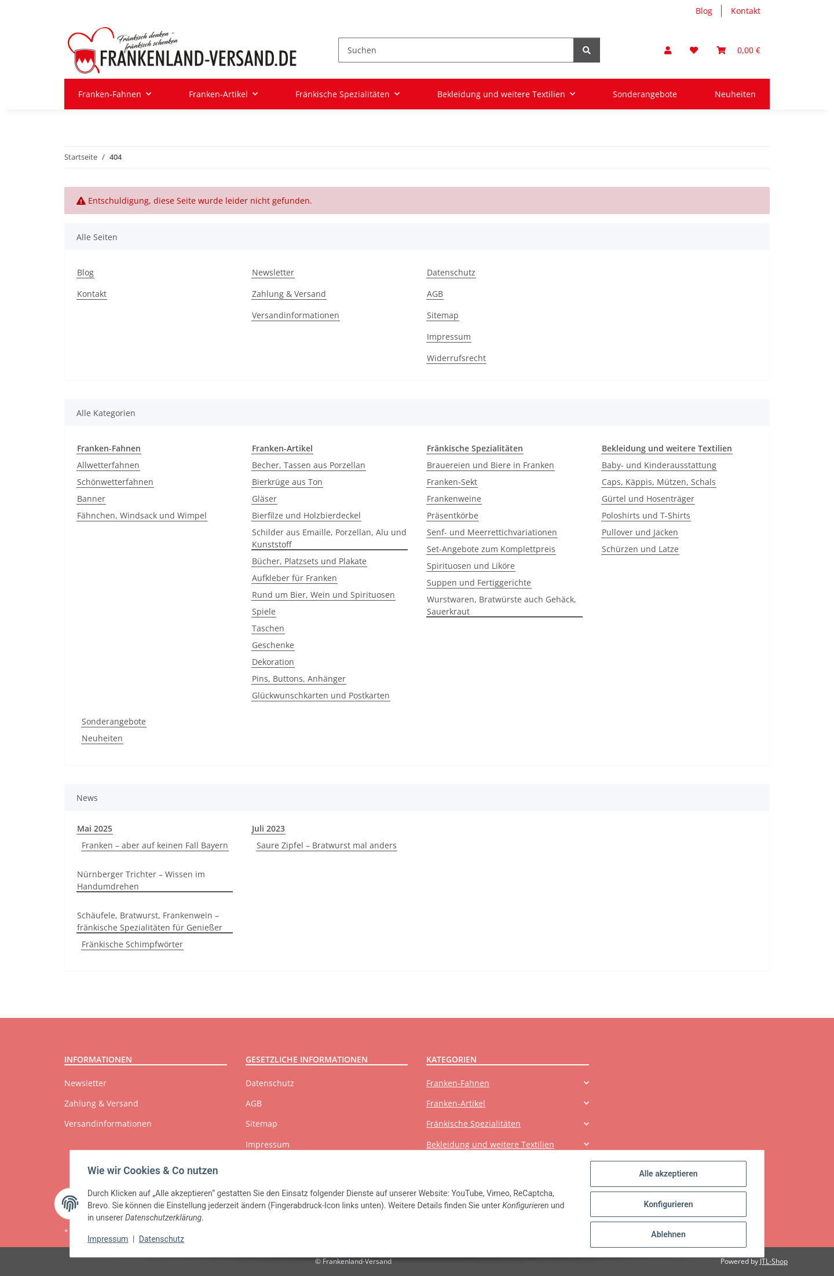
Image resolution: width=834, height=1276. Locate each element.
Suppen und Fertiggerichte (479, 582)
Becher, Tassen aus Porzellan (308, 464)
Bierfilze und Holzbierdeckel (306, 515)
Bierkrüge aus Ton (287, 481)
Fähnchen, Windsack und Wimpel (142, 515)
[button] (668, 50)
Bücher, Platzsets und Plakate (309, 561)
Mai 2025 (94, 828)
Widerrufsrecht (456, 357)
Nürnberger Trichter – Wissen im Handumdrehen (141, 880)
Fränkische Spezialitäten (473, 1123)
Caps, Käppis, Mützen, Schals (659, 481)
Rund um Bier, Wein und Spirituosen (323, 594)
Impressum (109, 1240)
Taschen (268, 628)
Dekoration (273, 661)
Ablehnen (667, 1235)
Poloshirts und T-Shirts (646, 515)
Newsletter (273, 272)
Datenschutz (162, 1240)
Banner (91, 498)
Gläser (264, 498)
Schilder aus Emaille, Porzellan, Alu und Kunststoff (329, 538)
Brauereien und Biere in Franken (490, 464)
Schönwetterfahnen (115, 481)
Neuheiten (102, 738)
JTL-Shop (774, 1261)
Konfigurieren (667, 1204)
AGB (435, 293)
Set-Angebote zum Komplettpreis (491, 548)
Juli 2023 (268, 828)
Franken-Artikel (455, 1103)
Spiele (264, 611)
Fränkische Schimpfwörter (132, 944)
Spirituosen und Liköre (471, 565)
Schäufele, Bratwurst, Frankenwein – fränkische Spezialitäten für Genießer (149, 921)
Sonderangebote (114, 721)
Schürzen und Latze (640, 548)
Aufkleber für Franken (294, 577)
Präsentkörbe (452, 515)
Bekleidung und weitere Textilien (490, 1144)
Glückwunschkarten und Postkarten (321, 695)
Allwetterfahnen (108, 464)
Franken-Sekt (452, 481)
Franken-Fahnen (457, 1083)
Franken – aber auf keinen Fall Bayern (155, 845)
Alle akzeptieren (667, 1174)
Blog (704, 10)
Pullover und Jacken (640, 532)
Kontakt (745, 10)
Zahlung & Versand (289, 293)
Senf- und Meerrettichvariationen (492, 532)
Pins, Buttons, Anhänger (299, 678)
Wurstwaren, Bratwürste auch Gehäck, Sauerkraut (501, 605)
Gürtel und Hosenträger (648, 498)
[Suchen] (456, 50)
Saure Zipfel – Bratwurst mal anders (327, 845)
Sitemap (443, 315)
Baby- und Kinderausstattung (659, 464)
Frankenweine (454, 498)
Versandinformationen (295, 315)
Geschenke (273, 644)
